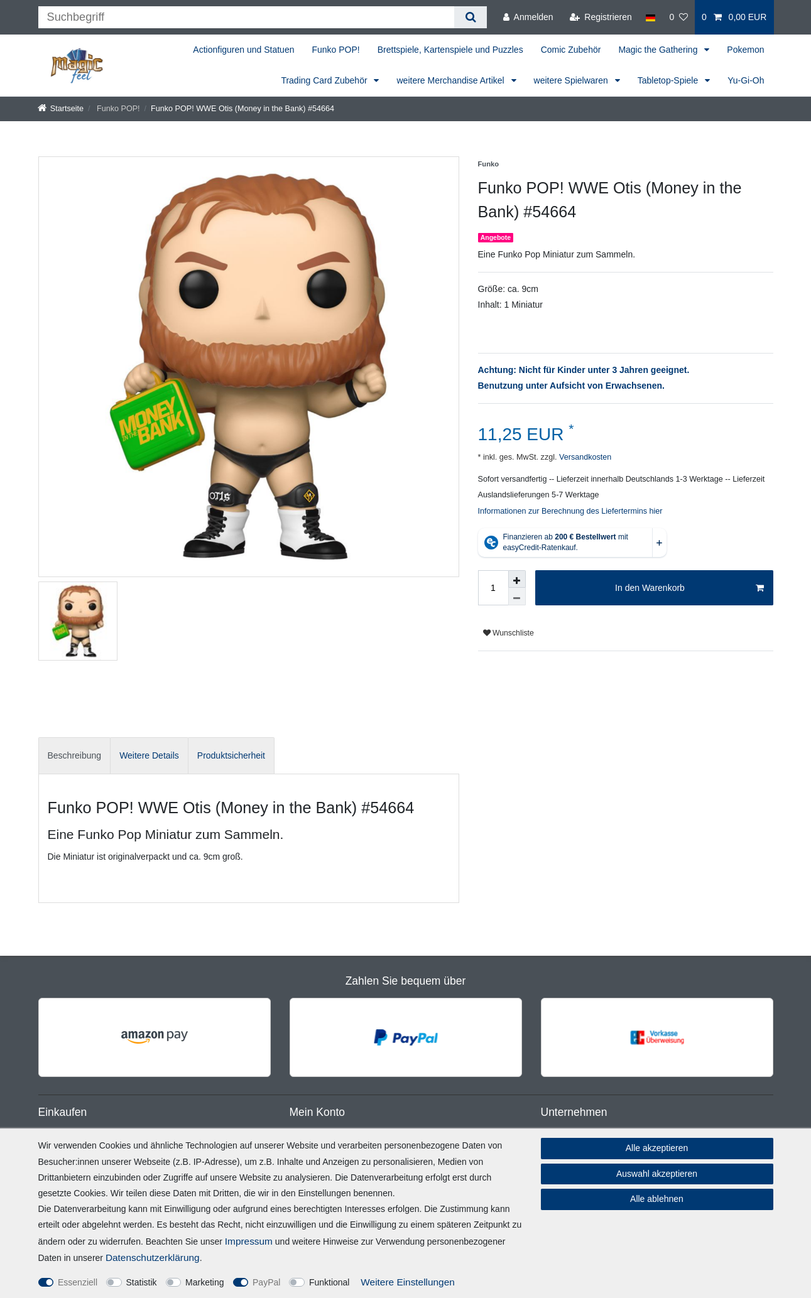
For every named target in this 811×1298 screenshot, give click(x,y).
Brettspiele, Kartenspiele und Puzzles (450, 50)
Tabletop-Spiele (669, 80)
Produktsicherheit (231, 755)
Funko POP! (335, 50)
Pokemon (745, 50)
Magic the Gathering (659, 50)
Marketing (204, 1282)
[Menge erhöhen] (517, 579)
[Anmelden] (528, 17)
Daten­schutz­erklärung (153, 1257)
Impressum (249, 1241)
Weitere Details (149, 755)
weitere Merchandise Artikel (451, 80)
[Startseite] (61, 108)
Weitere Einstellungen (407, 1282)
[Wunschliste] (678, 17)
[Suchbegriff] (246, 17)
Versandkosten (584, 457)
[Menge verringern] (517, 596)
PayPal (266, 1282)
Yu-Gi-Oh (745, 80)
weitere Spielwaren (572, 80)
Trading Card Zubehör (325, 80)
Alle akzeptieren (657, 1148)
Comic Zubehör (571, 50)
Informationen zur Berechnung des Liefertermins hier (570, 511)
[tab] (74, 755)
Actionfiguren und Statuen (243, 50)
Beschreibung (75, 755)
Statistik (141, 1282)
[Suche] (470, 17)
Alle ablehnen (656, 1199)
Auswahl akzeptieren (656, 1174)
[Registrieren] (601, 17)
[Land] (650, 17)
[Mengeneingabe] (493, 587)
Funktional (329, 1282)
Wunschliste (508, 633)
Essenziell (77, 1282)
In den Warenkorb (689, 588)
